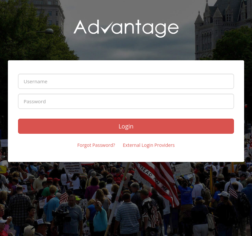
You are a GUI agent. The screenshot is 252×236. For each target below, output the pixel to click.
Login (126, 126)
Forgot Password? (96, 145)
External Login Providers (149, 145)
